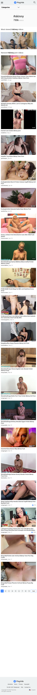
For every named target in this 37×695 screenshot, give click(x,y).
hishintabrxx (4, 345)
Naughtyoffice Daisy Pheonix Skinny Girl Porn (15, 343)
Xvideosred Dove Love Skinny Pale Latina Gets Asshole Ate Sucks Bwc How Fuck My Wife (18, 317)
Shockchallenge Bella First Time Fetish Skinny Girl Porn (18, 396)
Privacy (21, 684)
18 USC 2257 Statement (13, 687)
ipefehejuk (4, 158)
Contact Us (27, 687)
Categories (5, 7)
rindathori (3, 132)
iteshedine (4, 478)
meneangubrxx (5, 319)
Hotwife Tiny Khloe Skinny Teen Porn (12, 156)
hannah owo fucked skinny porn (11, 130)
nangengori (4, 398)
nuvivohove (4, 107)
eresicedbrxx (4, 265)
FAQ (22, 687)
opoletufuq (4, 211)
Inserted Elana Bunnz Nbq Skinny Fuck (13, 449)
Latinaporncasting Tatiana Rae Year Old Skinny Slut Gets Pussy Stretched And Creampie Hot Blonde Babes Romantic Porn (18, 530)
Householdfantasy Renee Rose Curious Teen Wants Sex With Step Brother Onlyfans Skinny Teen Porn (18, 77)
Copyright (26, 684)
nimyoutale (4, 372)
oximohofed (4, 185)
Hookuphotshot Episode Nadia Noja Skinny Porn (16, 209)
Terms (15, 684)
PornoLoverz (4, 238)
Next (33, 591)
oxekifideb (4, 80)
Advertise (10, 684)
